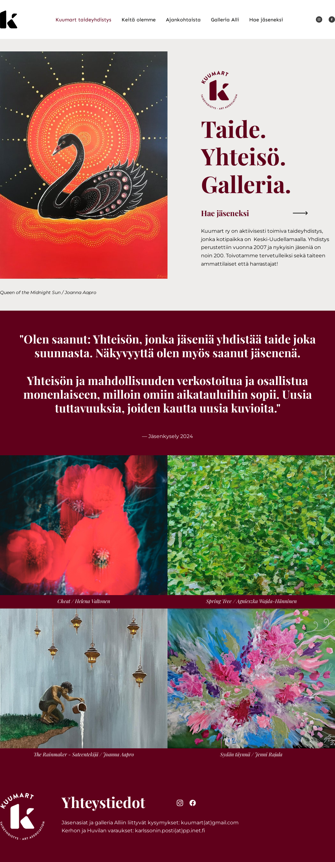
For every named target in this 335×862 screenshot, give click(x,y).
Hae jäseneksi (225, 213)
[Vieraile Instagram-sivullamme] (319, 19)
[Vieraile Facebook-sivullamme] (332, 19)
